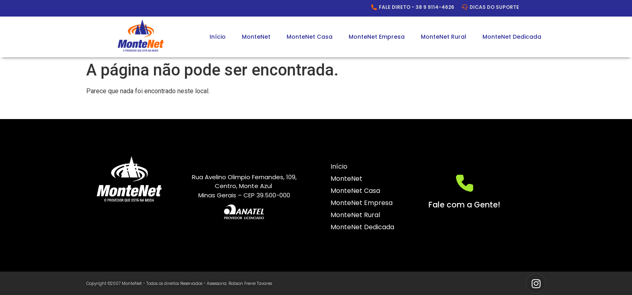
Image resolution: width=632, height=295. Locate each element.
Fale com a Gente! (464, 204)
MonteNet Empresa (377, 37)
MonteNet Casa (310, 37)
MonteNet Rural (443, 37)
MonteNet (256, 37)
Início (218, 37)
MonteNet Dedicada (511, 37)
